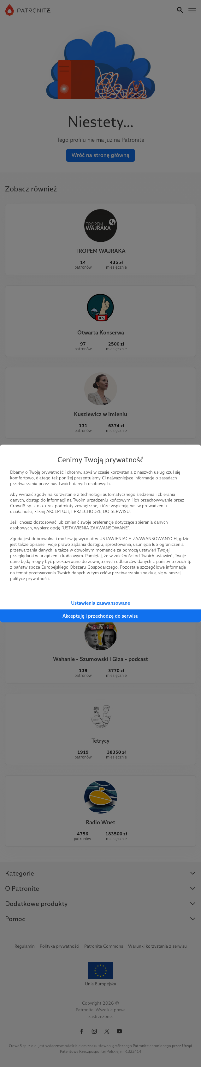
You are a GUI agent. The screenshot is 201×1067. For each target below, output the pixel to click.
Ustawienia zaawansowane (100, 603)
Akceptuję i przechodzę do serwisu (100, 616)
